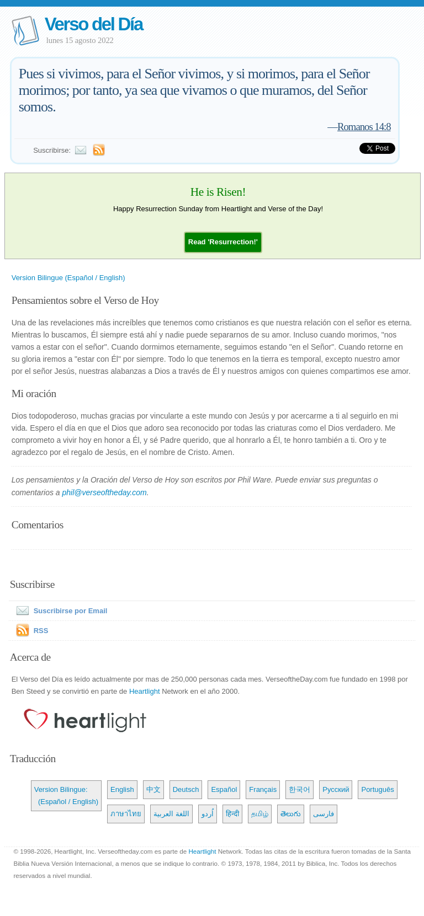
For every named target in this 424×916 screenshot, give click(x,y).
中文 (153, 789)
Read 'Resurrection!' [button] (223, 242)
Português (377, 789)
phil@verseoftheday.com (104, 492)
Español (224, 789)
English (122, 789)
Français (263, 789)
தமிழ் (259, 814)
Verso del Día (93, 24)
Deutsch (186, 789)
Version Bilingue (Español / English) (68, 278)
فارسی (323, 814)
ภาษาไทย (125, 814)
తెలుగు (290, 814)
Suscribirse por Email (60, 611)
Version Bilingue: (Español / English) (66, 795)
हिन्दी (232, 814)
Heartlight (144, 691)
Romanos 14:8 (364, 126)
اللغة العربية (171, 814)
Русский (335, 789)
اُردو (208, 814)
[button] (223, 242)
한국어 (299, 789)
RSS (41, 630)
